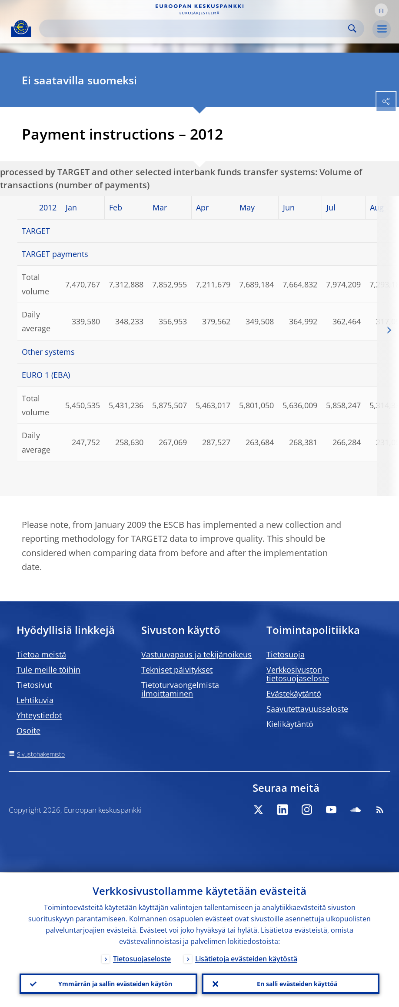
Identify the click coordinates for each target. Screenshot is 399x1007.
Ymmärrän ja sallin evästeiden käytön (115, 983)
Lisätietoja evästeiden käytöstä (246, 958)
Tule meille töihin (48, 669)
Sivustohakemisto (41, 754)
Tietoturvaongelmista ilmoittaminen (180, 689)
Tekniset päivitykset (177, 669)
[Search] (194, 28)
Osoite (28, 730)
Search (352, 28)
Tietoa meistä (41, 654)
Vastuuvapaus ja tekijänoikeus (196, 654)
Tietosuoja (285, 654)
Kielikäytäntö (289, 724)
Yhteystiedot (39, 715)
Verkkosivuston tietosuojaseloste (297, 674)
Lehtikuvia (35, 700)
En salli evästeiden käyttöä (297, 983)
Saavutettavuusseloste (307, 709)
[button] (381, 10)
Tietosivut (34, 685)
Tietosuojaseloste (142, 958)
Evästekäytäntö (293, 693)
